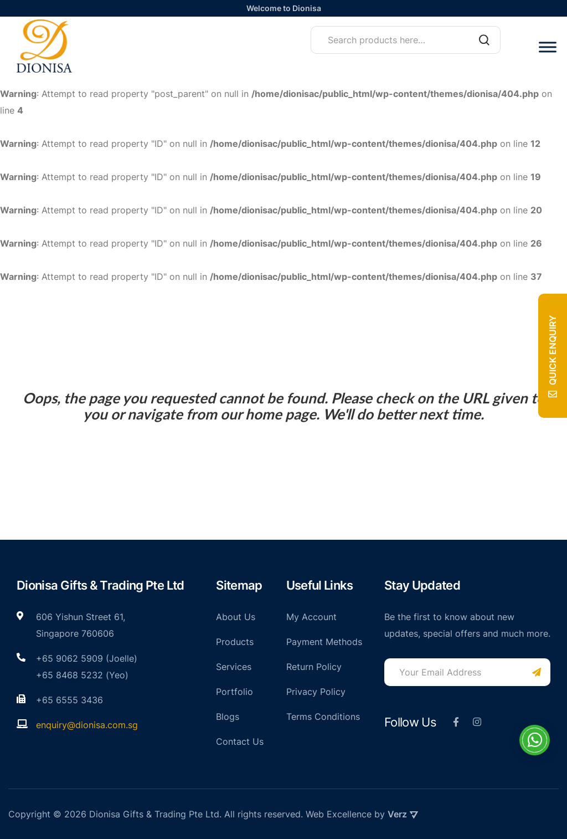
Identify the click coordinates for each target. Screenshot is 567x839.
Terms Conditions (323, 716)
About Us (235, 616)
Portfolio (234, 691)
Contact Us (240, 741)
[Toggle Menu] (547, 47)
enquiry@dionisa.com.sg (87, 724)
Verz (403, 814)
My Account (311, 616)
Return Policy (314, 666)
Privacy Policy (316, 691)
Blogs (227, 716)
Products (235, 641)
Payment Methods (324, 641)
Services (233, 666)
